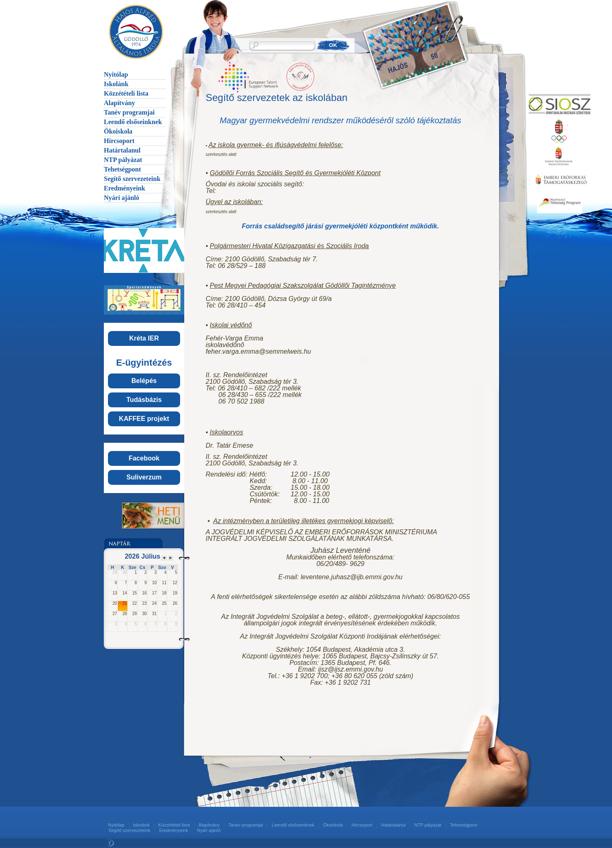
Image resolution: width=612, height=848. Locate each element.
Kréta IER (144, 338)
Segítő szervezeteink (132, 178)
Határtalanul (122, 150)
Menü (143, 515)
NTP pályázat (123, 159)
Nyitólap (116, 74)
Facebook (144, 458)
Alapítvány (119, 102)
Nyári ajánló (121, 197)
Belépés (144, 380)
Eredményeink (124, 188)
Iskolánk (116, 83)
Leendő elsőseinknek (133, 121)
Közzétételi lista (126, 93)
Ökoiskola (118, 131)
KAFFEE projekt (144, 418)
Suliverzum (144, 477)
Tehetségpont (122, 169)
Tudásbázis (144, 399)
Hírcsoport (119, 140)
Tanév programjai (129, 112)
